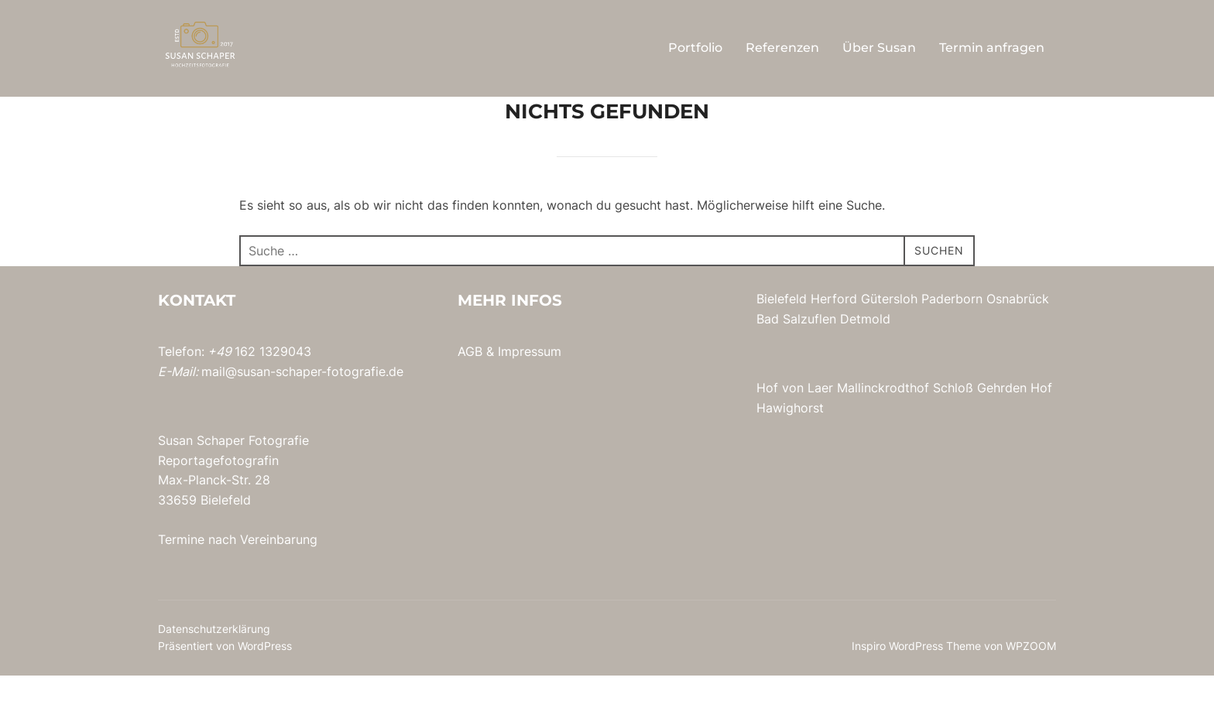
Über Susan (879, 47)
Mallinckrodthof (883, 427)
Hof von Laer (794, 427)
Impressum (529, 391)
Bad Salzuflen (796, 358)
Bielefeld (781, 338)
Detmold (865, 358)
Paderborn (952, 338)
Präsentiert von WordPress (225, 685)
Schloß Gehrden (980, 427)
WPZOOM (1031, 685)
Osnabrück (1017, 338)
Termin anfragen (991, 47)
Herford (834, 338)
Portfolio (695, 47)
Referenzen (782, 47)
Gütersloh (889, 338)
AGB (470, 391)
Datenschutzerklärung (214, 668)
